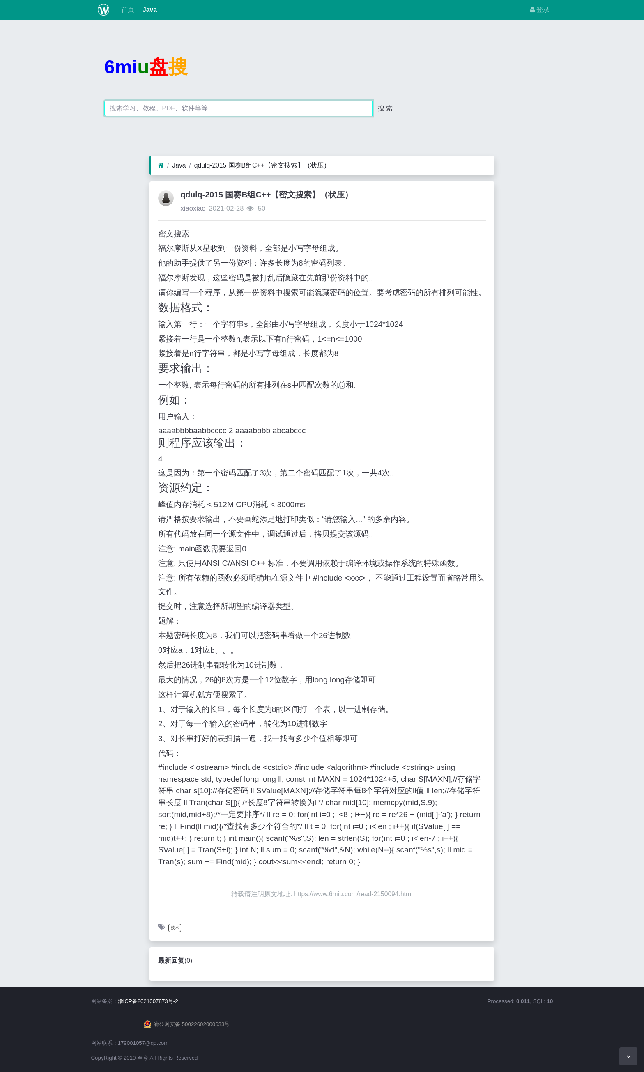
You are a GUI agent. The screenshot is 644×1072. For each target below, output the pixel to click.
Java (149, 9)
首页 (126, 9)
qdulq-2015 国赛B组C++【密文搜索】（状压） (262, 165)
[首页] (161, 165)
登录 (540, 9)
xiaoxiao (192, 208)
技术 (175, 927)
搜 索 (385, 108)
